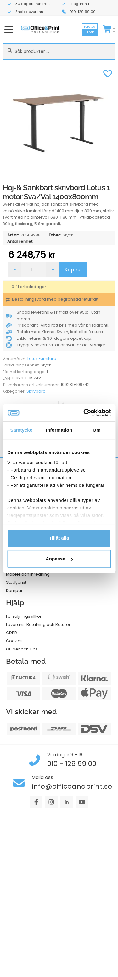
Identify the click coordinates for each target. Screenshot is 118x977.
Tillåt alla (59, 538)
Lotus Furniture (41, 358)
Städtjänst (16, 582)
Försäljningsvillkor (24, 616)
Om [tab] (97, 430)
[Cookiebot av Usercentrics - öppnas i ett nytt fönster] (84, 413)
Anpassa (59, 558)
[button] (107, 72)
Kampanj (15, 590)
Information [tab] (59, 430)
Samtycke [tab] (21, 430)
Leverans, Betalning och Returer (38, 624)
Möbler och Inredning (28, 574)
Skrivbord (36, 391)
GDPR (11, 632)
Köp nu (73, 269)
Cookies (14, 641)
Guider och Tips (22, 649)
